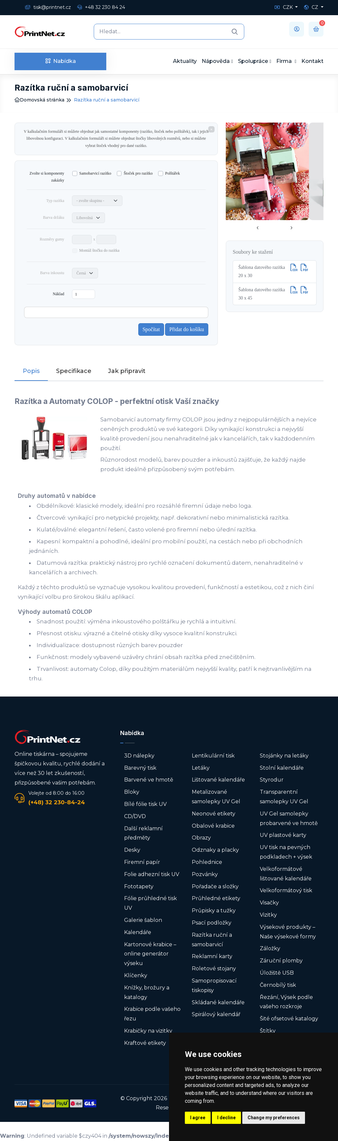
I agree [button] (197, 1117)
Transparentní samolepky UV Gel (284, 797)
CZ (312, 7)
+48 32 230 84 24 (101, 7)
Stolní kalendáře (282, 768)
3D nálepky (139, 756)
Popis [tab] (31, 371)
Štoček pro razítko (138, 173)
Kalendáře (137, 932)
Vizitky (268, 915)
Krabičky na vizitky (148, 1031)
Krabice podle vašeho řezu (152, 1014)
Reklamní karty (212, 956)
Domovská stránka (39, 100)
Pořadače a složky (215, 886)
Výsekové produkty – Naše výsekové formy (288, 932)
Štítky (268, 1031)
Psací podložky (211, 923)
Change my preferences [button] (274, 1117)
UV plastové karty (283, 835)
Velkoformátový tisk (286, 890)
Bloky (131, 792)
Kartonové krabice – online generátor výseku (150, 954)
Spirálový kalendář (216, 1014)
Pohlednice (207, 862)
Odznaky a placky (215, 850)
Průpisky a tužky (214, 910)
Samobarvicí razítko (95, 173)
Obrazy (201, 838)
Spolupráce (253, 61)
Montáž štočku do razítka (99, 250)
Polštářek (172, 173)
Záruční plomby (281, 960)
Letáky (201, 768)
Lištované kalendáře (218, 780)
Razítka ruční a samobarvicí (212, 940)
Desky (132, 850)
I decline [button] (226, 1117)
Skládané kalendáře (218, 1002)
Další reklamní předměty (143, 833)
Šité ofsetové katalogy (289, 1018)
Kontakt (312, 61)
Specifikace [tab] (73, 371)
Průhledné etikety (216, 898)
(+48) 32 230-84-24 (56, 802)
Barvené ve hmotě (148, 780)
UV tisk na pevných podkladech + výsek (286, 852)
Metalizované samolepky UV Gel (216, 797)
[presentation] (257, 228)
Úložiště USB (277, 973)
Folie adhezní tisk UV (151, 874)
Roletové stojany (214, 968)
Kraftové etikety (145, 1043)
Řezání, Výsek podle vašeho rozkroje (286, 1002)
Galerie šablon (143, 920)
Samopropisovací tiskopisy (214, 985)
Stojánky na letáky (284, 756)
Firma (284, 61)
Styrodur (272, 780)
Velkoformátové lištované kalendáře (286, 874)
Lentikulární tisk (213, 756)
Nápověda (216, 61)
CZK (284, 7)
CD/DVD (135, 816)
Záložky (270, 948)
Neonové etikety (213, 814)
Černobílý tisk (278, 985)
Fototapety (138, 886)
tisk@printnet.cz (48, 7)
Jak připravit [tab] (127, 371)
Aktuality (185, 61)
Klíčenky (135, 975)
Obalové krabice (213, 826)
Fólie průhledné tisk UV (150, 903)
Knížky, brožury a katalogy (146, 992)
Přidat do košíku (186, 329)
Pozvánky (205, 874)
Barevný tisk (140, 768)
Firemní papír (142, 862)
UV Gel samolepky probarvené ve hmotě (289, 818)
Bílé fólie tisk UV (145, 804)
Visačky (269, 902)
